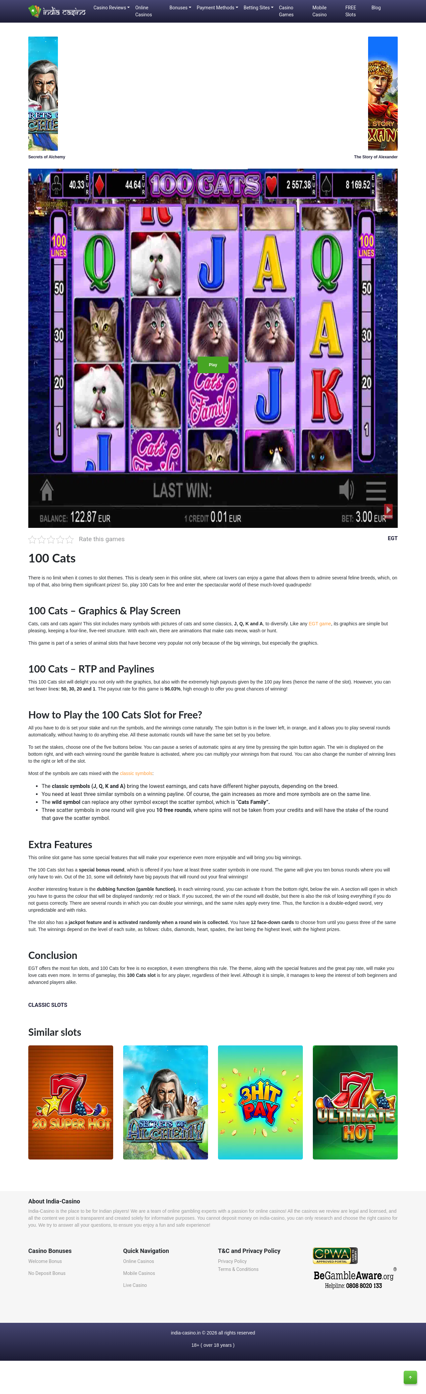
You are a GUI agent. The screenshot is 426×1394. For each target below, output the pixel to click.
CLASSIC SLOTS (47, 1005)
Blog (376, 7)
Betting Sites (257, 7)
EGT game (320, 623)
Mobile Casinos (139, 1273)
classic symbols (136, 773)
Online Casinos (143, 11)
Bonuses (178, 7)
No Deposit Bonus (47, 1273)
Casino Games (286, 11)
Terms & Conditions (238, 1269)
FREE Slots (350, 11)
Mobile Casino (320, 11)
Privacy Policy (232, 1261)
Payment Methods (215, 7)
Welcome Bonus (45, 1261)
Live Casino (135, 1285)
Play (213, 365)
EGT (393, 538)
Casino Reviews (110, 7)
